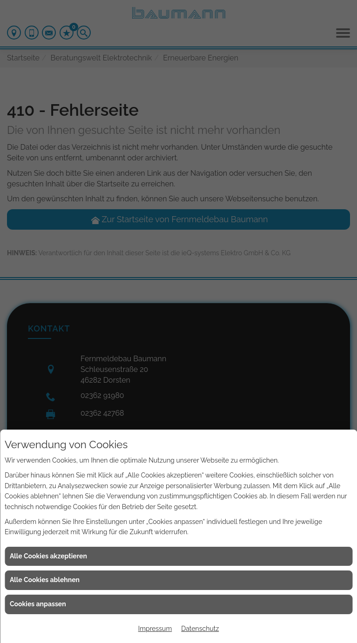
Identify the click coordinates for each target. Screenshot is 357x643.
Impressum (155, 628)
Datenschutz (200, 628)
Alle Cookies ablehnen (45, 579)
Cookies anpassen (38, 604)
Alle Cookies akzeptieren (48, 556)
